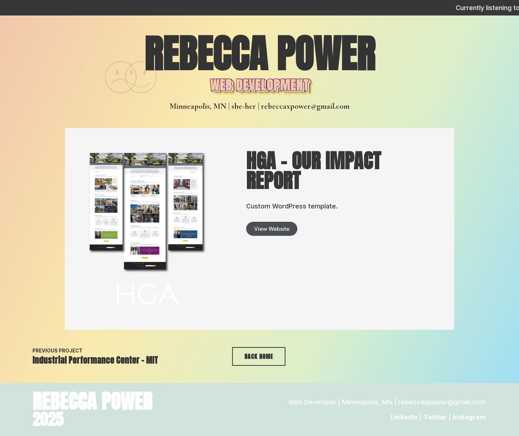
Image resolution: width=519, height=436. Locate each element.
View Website (271, 228)
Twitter (435, 417)
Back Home (258, 356)
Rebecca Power (259, 54)
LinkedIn (404, 417)
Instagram (469, 417)
